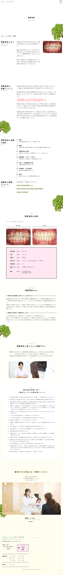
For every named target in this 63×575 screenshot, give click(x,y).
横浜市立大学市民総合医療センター (25, 185)
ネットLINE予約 (60, 20)
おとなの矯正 (8, 36)
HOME (2, 36)
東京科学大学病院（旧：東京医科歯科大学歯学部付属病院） (30, 188)
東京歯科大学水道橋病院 (22, 192)
